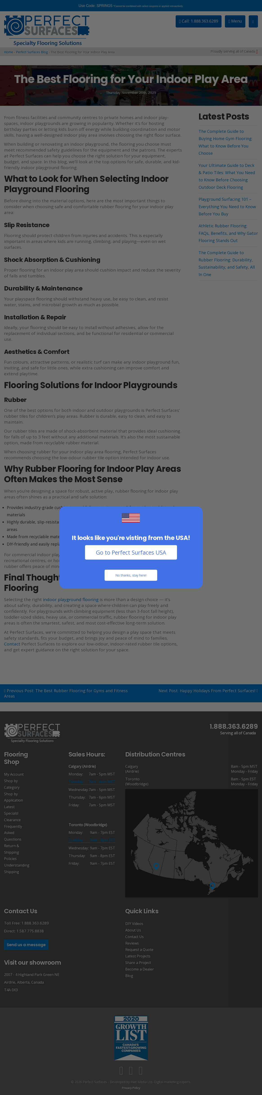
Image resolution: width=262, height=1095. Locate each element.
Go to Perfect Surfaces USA (131, 552)
